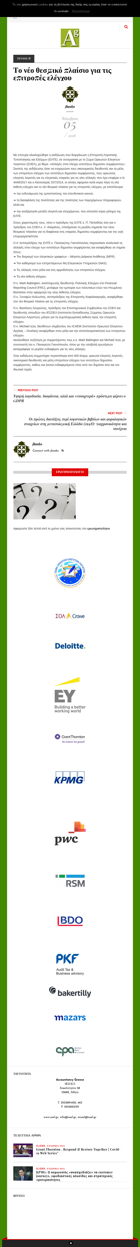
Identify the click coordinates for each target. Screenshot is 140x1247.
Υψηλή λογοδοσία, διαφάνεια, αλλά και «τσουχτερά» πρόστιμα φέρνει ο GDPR (69, 398)
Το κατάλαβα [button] (61, 11)
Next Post (117, 413)
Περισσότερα (80, 11)
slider (40, 1146)
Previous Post (25, 390)
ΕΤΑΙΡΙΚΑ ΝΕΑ (56, 1146)
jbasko (70, 106)
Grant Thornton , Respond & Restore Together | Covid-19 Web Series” (78, 1151)
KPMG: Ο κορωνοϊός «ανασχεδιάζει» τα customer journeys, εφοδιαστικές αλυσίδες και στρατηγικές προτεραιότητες (74, 1176)
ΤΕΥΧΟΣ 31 (24, 58)
